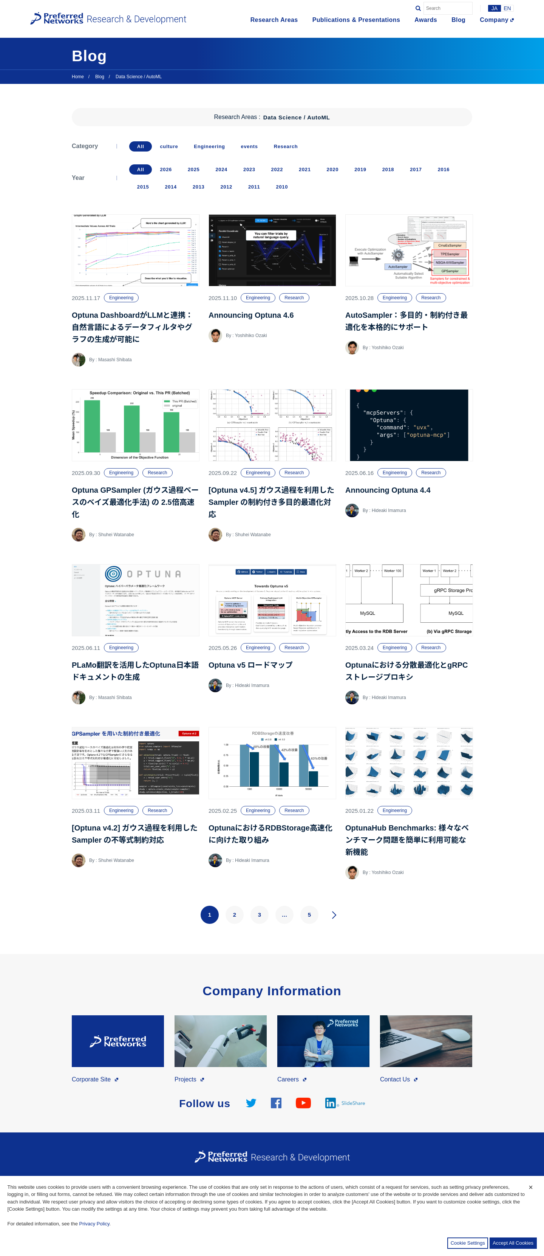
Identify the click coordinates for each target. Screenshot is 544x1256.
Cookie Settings (468, 1243)
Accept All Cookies (513, 1243)
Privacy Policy (94, 1224)
